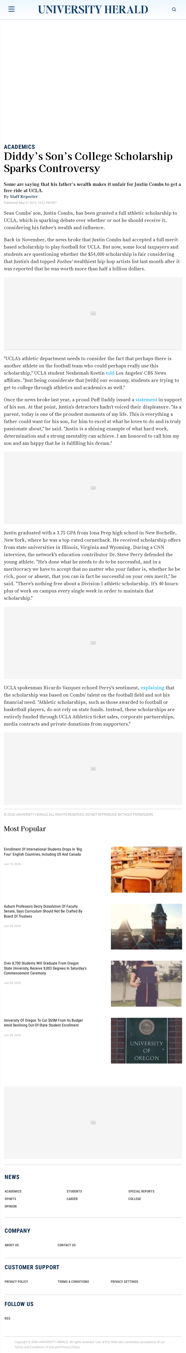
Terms (19, 1347)
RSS (7, 1318)
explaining (152, 687)
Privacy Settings (124, 1282)
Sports (10, 1199)
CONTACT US (67, 1245)
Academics (19, 147)
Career (72, 1199)
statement (146, 399)
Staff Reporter (24, 196)
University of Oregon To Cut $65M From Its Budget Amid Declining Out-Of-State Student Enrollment (43, 1022)
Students (74, 1191)
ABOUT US (12, 1245)
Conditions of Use (42, 1347)
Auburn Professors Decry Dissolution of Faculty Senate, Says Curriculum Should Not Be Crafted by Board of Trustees (43, 911)
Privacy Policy (70, 1347)
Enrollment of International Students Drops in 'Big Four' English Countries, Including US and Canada (43, 851)
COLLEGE (134, 1199)
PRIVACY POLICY (16, 1282)
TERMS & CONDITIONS (73, 1282)
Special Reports (141, 1191)
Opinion (11, 1206)
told (110, 373)
